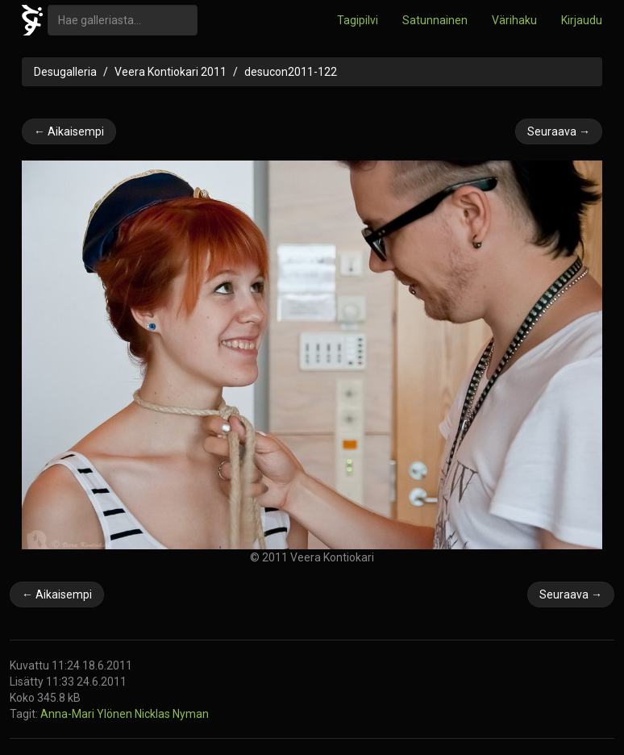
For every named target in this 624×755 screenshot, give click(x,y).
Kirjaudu (581, 20)
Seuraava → (558, 131)
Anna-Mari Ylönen (87, 713)
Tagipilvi (357, 20)
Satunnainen (435, 20)
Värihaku (514, 20)
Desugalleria (65, 71)
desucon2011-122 (290, 71)
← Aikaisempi (69, 131)
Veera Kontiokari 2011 (170, 71)
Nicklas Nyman (172, 713)
